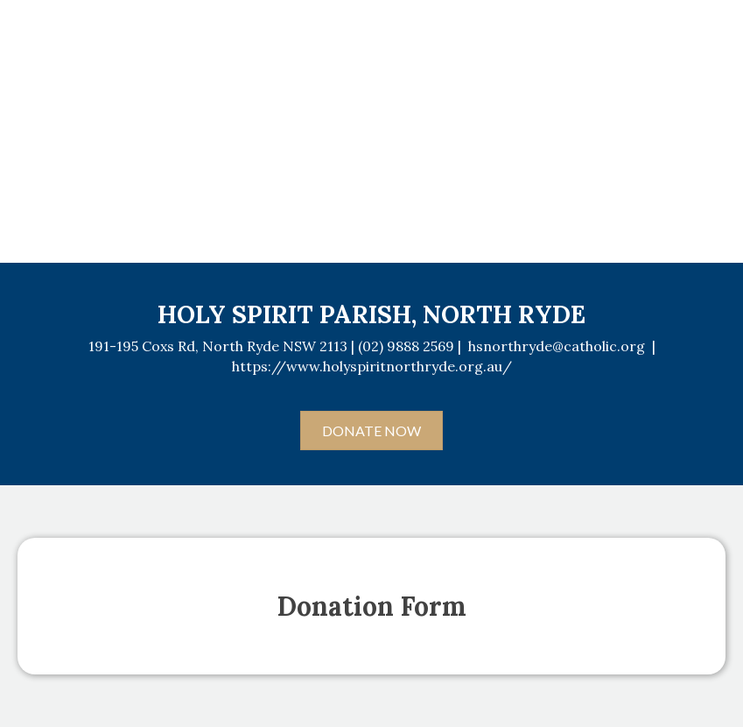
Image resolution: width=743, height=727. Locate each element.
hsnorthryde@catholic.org (556, 346)
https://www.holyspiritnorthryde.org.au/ (372, 366)
